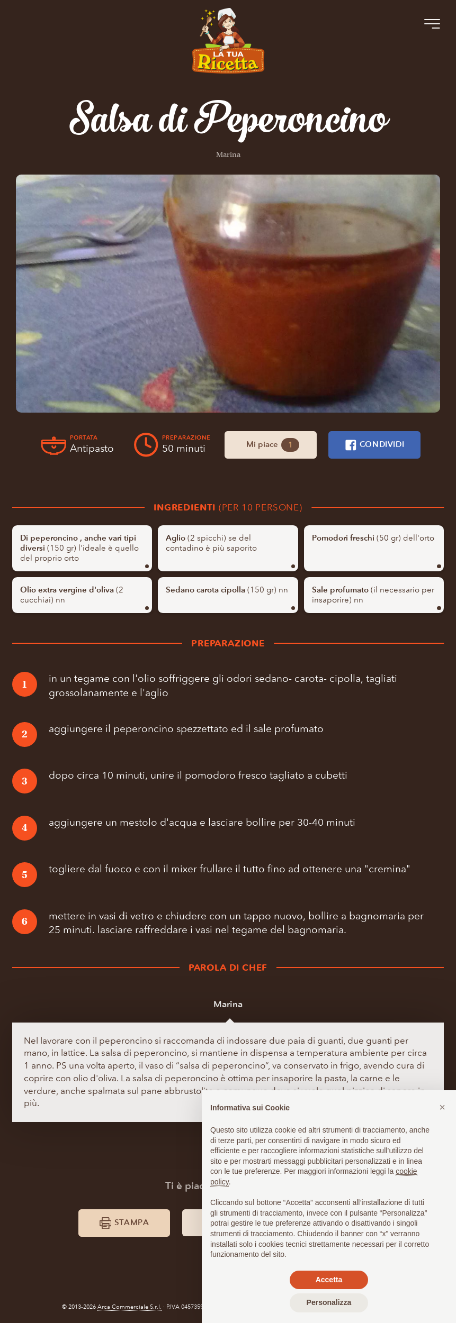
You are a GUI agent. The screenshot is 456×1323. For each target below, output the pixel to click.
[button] (442, 1107)
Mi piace (272, 445)
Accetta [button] (329, 1279)
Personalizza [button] (329, 1302)
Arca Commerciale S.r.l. (129, 1306)
